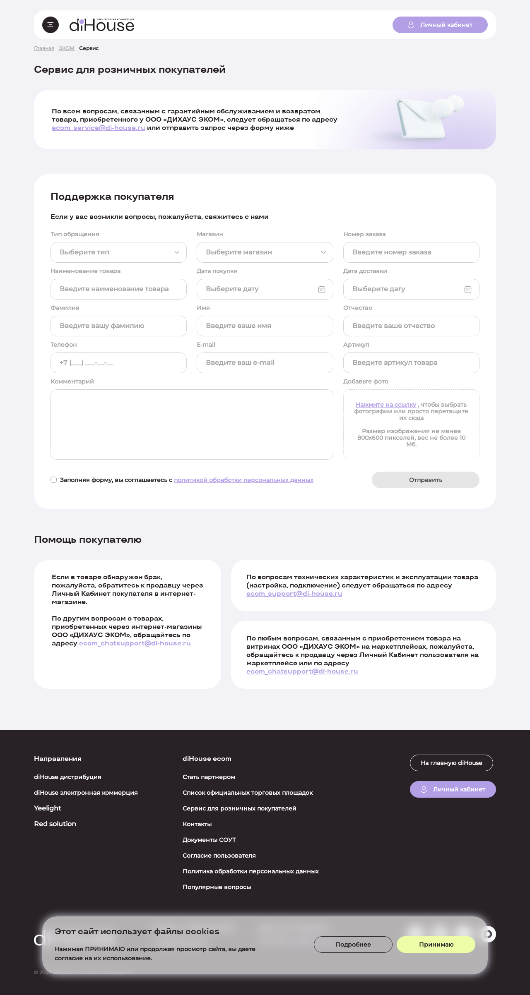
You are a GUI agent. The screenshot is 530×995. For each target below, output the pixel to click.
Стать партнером (209, 777)
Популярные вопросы (217, 887)
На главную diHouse (451, 763)
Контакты (197, 824)
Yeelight (47, 808)
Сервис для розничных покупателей (239, 808)
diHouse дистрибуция (67, 777)
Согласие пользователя (219, 855)
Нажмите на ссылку (386, 404)
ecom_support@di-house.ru (294, 593)
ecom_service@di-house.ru (98, 127)
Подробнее (353, 944)
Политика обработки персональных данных (251, 871)
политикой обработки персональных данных (243, 480)
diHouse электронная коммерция (86, 792)
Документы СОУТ (209, 840)
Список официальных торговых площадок (248, 792)
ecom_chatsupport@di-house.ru (135, 643)
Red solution (55, 824)
